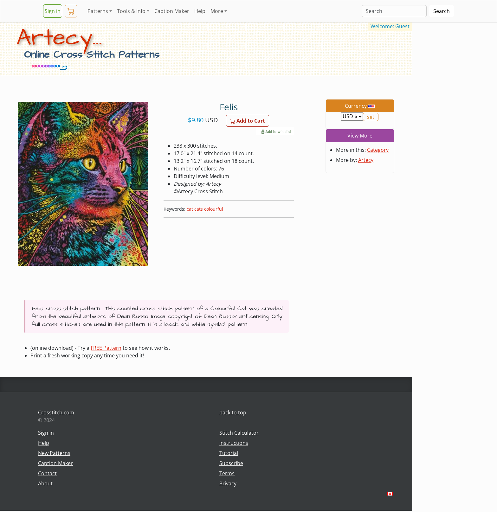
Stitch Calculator (239, 432)
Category (378, 149)
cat (190, 209)
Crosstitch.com (56, 412)
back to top (232, 412)
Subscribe (231, 463)
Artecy (365, 160)
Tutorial (228, 453)
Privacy (227, 483)
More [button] (216, 11)
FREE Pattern (106, 347)
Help (199, 11)
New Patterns (54, 453)
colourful (213, 209)
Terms (227, 473)
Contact (47, 473)
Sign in (53, 11)
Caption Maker (171, 11)
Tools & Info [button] (131, 11)
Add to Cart (247, 120)
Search (441, 11)
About (45, 483)
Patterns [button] (97, 11)
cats (198, 209)
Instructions (233, 442)
